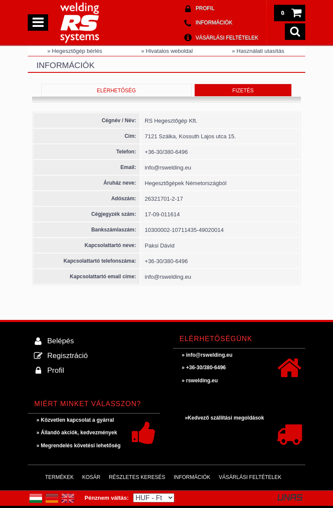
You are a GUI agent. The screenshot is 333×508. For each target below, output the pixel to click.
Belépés (60, 341)
